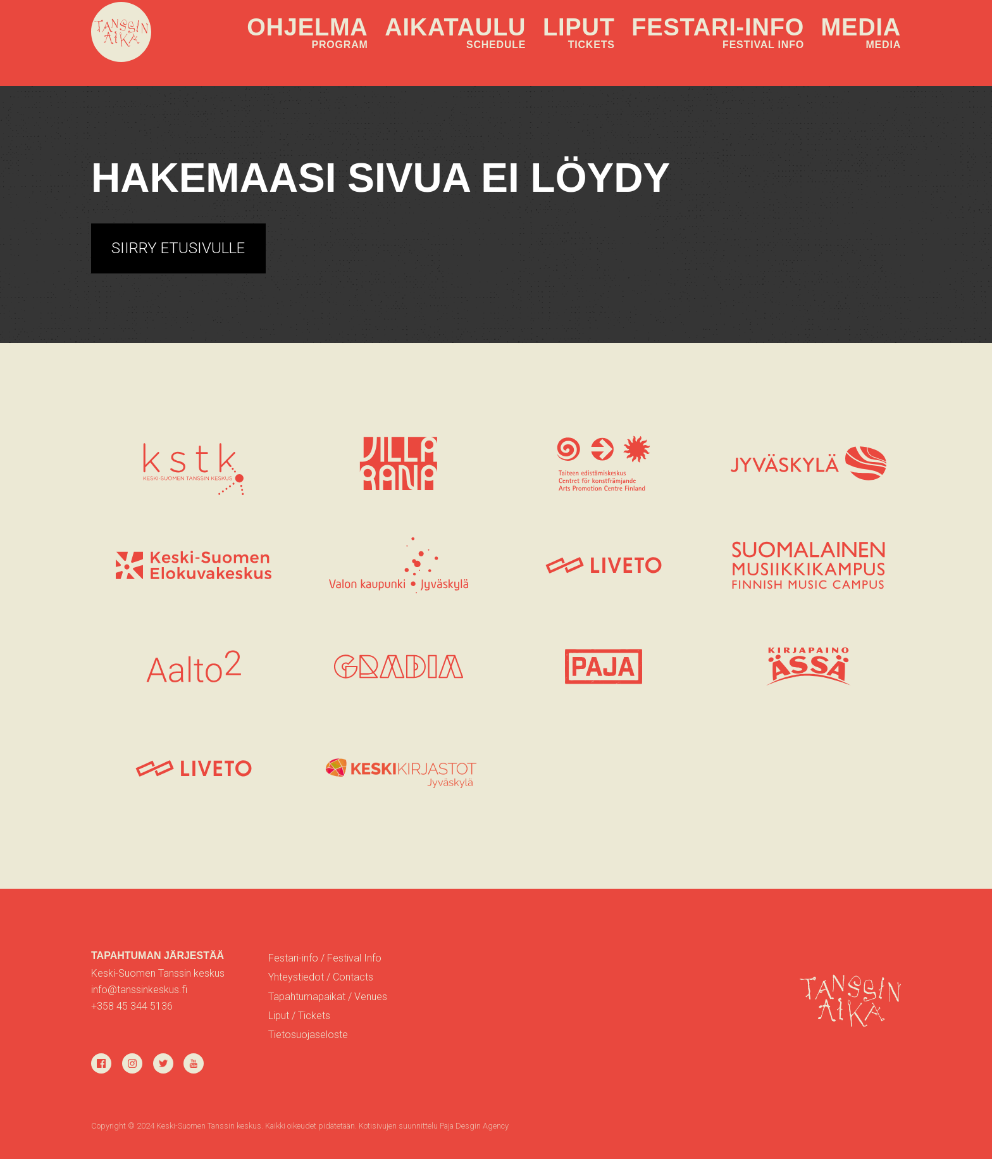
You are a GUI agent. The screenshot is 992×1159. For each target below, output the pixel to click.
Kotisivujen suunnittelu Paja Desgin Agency (434, 1126)
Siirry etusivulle (178, 248)
